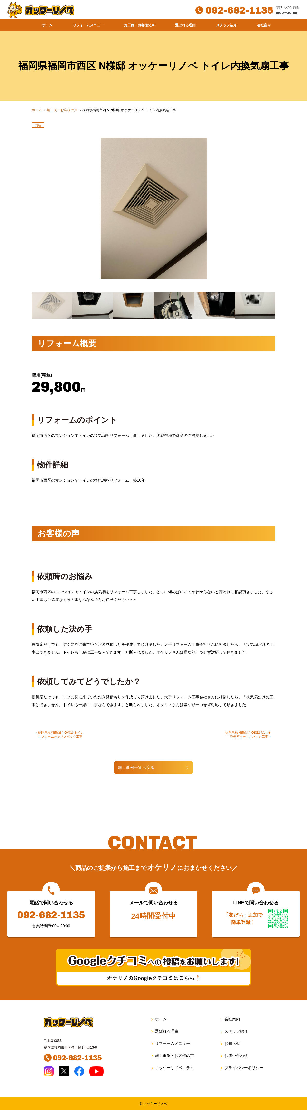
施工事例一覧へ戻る (138, 767)
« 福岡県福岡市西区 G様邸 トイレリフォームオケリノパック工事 (61, 734)
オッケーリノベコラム (172, 1068)
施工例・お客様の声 (139, 25)
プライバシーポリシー (241, 1068)
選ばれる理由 (185, 25)
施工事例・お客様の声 (172, 1056)
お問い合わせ (234, 1056)
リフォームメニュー (88, 25)
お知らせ (230, 1043)
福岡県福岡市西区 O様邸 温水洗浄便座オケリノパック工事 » (247, 734)
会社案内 (264, 25)
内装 (38, 125)
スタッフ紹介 (226, 25)
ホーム (47, 25)
